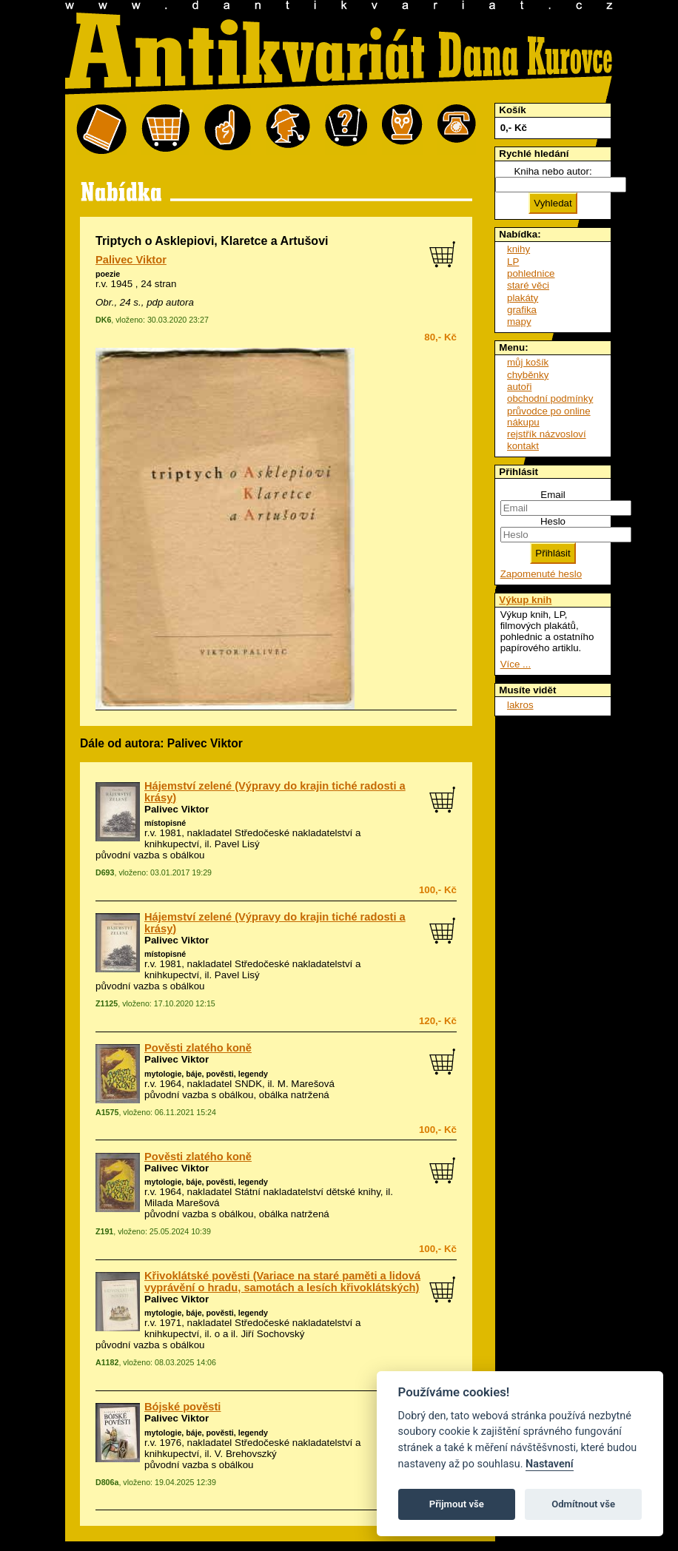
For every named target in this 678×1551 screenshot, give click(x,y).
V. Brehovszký (246, 1453)
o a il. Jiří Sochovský (259, 1333)
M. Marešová (306, 1083)
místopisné (165, 822)
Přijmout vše (456, 1504)
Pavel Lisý (237, 843)
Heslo (552, 521)
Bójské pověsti (182, 1407)
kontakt (523, 445)
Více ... (515, 664)
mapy (519, 321)
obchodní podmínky (550, 398)
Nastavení (550, 1464)
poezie (107, 273)
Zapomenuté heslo (541, 573)
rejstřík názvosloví (546, 434)
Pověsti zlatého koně (198, 1048)
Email (552, 494)
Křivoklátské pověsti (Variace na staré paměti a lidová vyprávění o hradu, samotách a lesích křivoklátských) (282, 1281)
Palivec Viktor (131, 260)
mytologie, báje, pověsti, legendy (206, 1073)
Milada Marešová (181, 1202)
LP (513, 261)
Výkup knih (525, 599)
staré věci (528, 285)
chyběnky (527, 374)
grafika (522, 309)
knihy (518, 249)
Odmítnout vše (583, 1504)
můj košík (527, 362)
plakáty (522, 297)
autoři (519, 386)
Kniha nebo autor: (552, 171)
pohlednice (530, 273)
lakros (520, 704)
